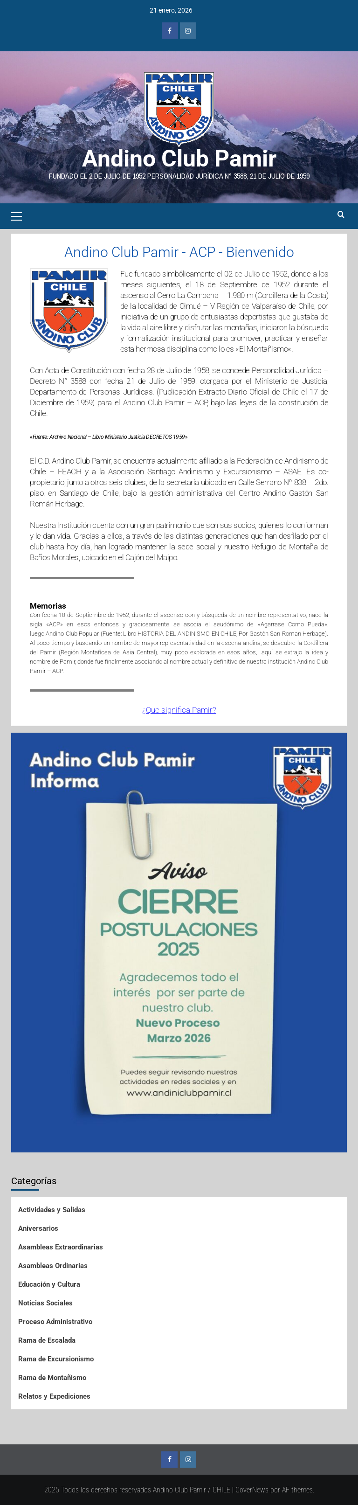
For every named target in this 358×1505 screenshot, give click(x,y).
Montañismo (267, 349)
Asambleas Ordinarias (53, 1266)
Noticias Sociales (45, 1303)
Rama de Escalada (47, 1340)
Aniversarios (38, 1228)
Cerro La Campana (187, 295)
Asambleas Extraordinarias (60, 1247)
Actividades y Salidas (51, 1210)
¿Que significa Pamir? (179, 709)
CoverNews (251, 1489)
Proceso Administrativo (55, 1322)
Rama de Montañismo (52, 1377)
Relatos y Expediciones (54, 1396)
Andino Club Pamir (179, 158)
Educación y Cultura (49, 1284)
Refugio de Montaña (284, 546)
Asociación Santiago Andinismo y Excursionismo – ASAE (204, 471)
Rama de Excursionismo (56, 1359)
